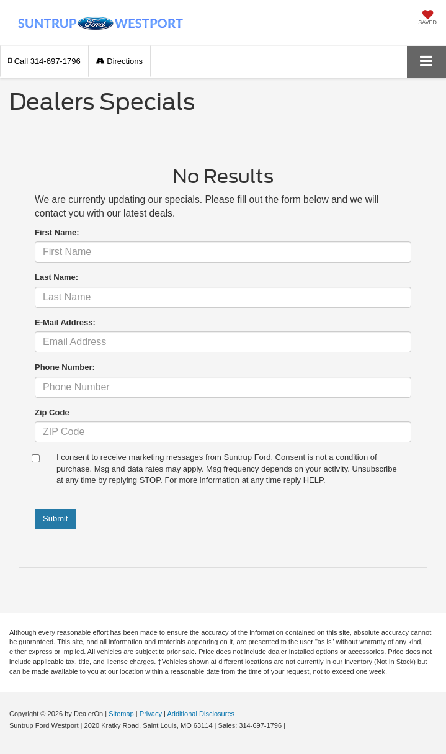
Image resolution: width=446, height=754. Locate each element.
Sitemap (121, 713)
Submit (55, 518)
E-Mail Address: (65, 322)
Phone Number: (65, 367)
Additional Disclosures (200, 713)
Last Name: (56, 277)
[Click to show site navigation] (426, 62)
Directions (119, 61)
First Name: (57, 232)
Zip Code (52, 412)
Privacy (151, 713)
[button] (44, 61)
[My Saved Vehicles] (427, 19)
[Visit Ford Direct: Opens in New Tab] (290, 725)
